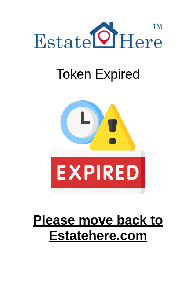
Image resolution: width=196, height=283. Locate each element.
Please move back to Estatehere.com (98, 228)
